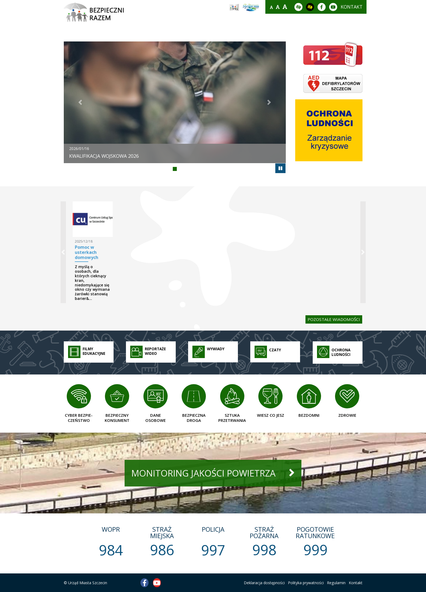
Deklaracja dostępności (264, 582)
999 (315, 549)
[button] (80, 102)
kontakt (351, 6)
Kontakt (355, 582)
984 (111, 549)
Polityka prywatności (306, 582)
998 (264, 549)
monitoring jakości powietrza (203, 473)
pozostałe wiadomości (334, 319)
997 (213, 549)
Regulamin (336, 582)
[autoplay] (280, 168)
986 (162, 549)
